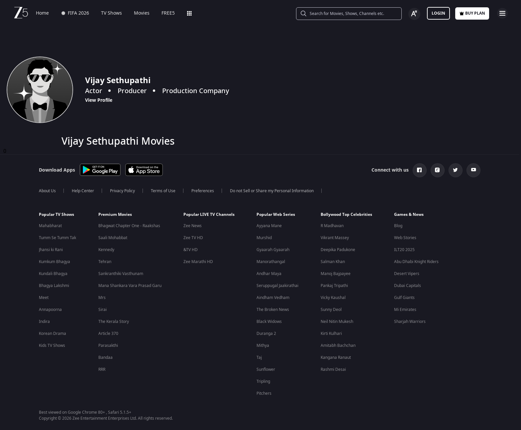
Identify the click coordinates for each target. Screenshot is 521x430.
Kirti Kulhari (331, 334)
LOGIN (438, 13)
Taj (259, 357)
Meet (44, 298)
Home (42, 13)
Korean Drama (52, 334)
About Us (47, 191)
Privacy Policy (122, 191)
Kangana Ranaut (336, 357)
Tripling (263, 381)
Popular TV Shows (56, 214)
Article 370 (108, 334)
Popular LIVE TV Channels (209, 214)
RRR (101, 369)
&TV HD (190, 250)
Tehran (104, 262)
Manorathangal (271, 262)
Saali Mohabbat (112, 238)
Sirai (102, 310)
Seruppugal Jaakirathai (277, 286)
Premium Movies (115, 214)
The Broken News (273, 310)
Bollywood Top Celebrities (346, 214)
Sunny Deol (331, 310)
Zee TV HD (193, 238)
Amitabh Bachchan (338, 346)
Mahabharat (50, 226)
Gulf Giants (404, 298)
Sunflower (266, 369)
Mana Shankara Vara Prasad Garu (129, 286)
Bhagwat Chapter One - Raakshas (129, 226)
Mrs (102, 298)
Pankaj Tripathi (334, 286)
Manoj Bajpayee (336, 274)
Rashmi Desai (333, 369)
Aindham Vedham (273, 298)
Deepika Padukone (338, 250)
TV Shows (111, 13)
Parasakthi (108, 346)
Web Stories (405, 238)
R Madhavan (332, 226)
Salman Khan (333, 262)
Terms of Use (163, 191)
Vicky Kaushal (333, 298)
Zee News (192, 226)
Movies (142, 13)
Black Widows (269, 322)
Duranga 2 (266, 334)
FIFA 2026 (75, 13)
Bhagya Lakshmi (54, 286)
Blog (398, 226)
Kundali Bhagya (53, 274)
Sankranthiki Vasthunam (120, 274)
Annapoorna (50, 310)
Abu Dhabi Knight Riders (416, 262)
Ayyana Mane (269, 226)
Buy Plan (472, 13)
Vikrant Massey (335, 238)
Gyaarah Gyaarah (273, 250)
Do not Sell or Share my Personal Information (272, 191)
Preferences (202, 191)
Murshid (264, 238)
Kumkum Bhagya (54, 262)
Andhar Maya (269, 274)
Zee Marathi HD (198, 262)
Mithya (263, 346)
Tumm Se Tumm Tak (57, 238)
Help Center (83, 191)
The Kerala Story (113, 322)
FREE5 (168, 13)
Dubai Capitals (407, 286)
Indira (44, 322)
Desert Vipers (406, 274)
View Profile (98, 100)
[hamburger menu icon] (502, 13)
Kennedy (106, 250)
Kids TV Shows (52, 346)
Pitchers (264, 393)
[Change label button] (414, 14)
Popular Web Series (276, 214)
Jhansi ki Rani (51, 250)
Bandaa (105, 357)
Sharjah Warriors (410, 322)
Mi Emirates (405, 310)
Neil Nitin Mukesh (337, 322)
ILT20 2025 (404, 250)
